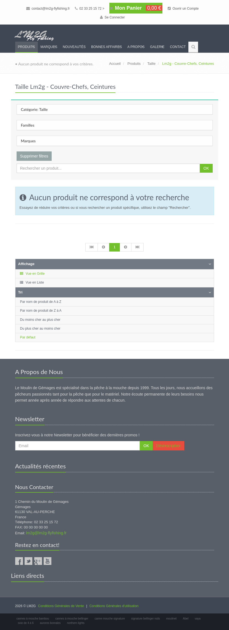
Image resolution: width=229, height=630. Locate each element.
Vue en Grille (32, 274)
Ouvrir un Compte (183, 8)
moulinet (171, 618)
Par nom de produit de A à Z (40, 302)
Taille (151, 64)
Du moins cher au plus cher (40, 320)
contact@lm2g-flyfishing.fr (48, 8)
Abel (185, 618)
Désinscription (168, 446)
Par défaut (27, 337)
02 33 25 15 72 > (89, 8)
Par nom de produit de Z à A (41, 311)
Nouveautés (74, 47)
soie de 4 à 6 (26, 622)
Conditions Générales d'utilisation (114, 606)
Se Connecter (112, 17)
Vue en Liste (32, 282)
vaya (198, 618)
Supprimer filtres (34, 156)
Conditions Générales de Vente (61, 606)
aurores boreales (50, 622)
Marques (49, 47)
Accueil (115, 64)
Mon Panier (135, 8)
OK (206, 168)
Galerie (157, 47)
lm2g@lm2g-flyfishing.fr (46, 533)
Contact (178, 47)
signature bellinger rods (145, 618)
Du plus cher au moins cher (40, 328)
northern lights (75, 622)
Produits (26, 47)
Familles (28, 125)
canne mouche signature (109, 618)
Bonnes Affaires (106, 47)
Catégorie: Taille (34, 109)
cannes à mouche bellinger (71, 618)
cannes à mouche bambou (33, 618)
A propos (135, 47)
